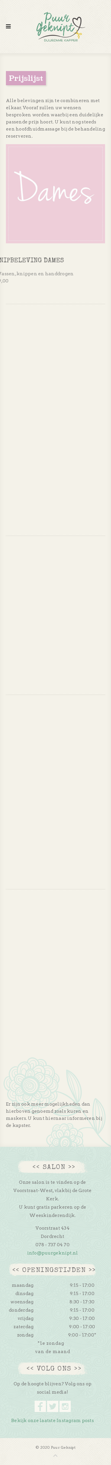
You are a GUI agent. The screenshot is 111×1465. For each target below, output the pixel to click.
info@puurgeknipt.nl (52, 1253)
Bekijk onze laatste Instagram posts (52, 1420)
